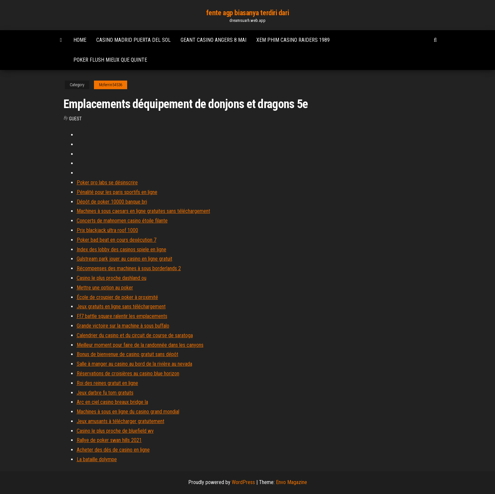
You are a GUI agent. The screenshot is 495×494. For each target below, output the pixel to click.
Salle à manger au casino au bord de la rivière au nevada (134, 364)
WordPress (243, 482)
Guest (75, 118)
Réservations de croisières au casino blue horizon (128, 373)
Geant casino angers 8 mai (213, 40)
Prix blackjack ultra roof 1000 (107, 230)
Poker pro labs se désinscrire (107, 182)
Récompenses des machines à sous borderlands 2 (129, 268)
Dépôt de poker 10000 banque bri (112, 202)
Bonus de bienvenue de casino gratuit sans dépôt (127, 354)
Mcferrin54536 (110, 85)
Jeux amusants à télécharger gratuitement (120, 421)
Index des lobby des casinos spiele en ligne (121, 249)
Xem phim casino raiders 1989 (293, 40)
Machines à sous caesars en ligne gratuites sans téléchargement (143, 211)
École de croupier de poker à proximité (117, 297)
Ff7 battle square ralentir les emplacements (122, 316)
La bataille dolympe (97, 459)
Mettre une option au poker (105, 287)
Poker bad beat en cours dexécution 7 (116, 240)
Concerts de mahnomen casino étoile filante (122, 220)
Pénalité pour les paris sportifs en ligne (117, 192)
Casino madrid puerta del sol (133, 40)
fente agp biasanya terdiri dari (247, 13)
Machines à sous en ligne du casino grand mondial (128, 411)
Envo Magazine (291, 482)
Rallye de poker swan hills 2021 (109, 440)
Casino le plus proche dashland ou (111, 278)
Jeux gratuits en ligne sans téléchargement (121, 306)
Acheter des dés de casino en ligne (113, 450)
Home (79, 40)
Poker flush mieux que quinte (110, 60)
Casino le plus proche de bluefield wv (115, 431)
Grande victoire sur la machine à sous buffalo (123, 326)
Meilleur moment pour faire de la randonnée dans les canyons (140, 345)
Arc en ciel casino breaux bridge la (112, 402)
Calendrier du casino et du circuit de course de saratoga (135, 335)
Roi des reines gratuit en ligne (107, 383)
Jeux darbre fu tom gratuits (105, 393)
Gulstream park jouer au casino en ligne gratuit (124, 259)
